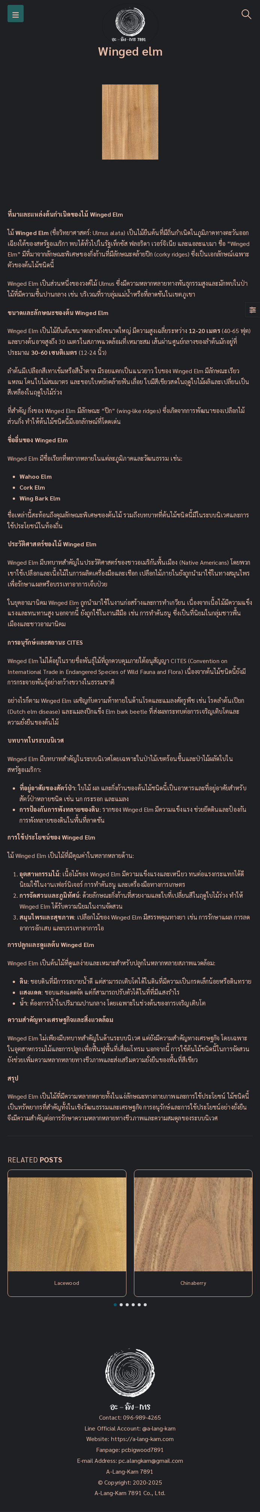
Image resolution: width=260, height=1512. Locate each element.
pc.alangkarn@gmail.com (150, 1460)
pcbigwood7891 (143, 1449)
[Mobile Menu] (16, 13)
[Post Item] (67, 1224)
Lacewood (66, 1282)
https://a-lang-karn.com (142, 1439)
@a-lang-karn (159, 1428)
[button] (115, 1304)
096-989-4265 (142, 1417)
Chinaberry (193, 1282)
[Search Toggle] (246, 13)
